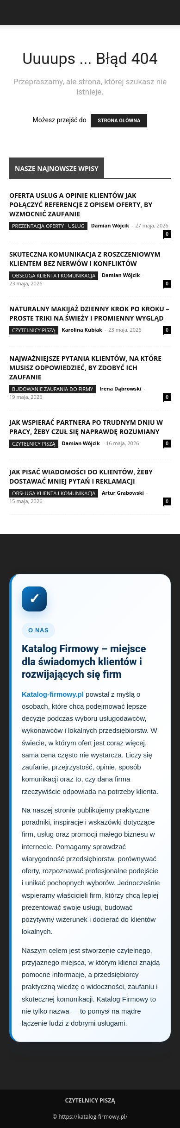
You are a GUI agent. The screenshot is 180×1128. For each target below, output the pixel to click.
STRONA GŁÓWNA (119, 121)
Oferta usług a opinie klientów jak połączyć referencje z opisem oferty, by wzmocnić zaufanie (80, 204)
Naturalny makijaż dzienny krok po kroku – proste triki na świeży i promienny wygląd (89, 313)
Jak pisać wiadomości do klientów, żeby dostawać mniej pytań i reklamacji (81, 476)
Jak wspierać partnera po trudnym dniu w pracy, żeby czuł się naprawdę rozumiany (86, 427)
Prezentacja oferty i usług (48, 225)
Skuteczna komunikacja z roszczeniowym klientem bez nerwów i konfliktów (85, 259)
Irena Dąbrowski (120, 388)
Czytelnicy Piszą (34, 330)
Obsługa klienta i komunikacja (53, 275)
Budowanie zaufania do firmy (52, 388)
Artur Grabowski (123, 492)
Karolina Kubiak (82, 329)
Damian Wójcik (110, 225)
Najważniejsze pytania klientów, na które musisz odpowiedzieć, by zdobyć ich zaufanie (85, 367)
